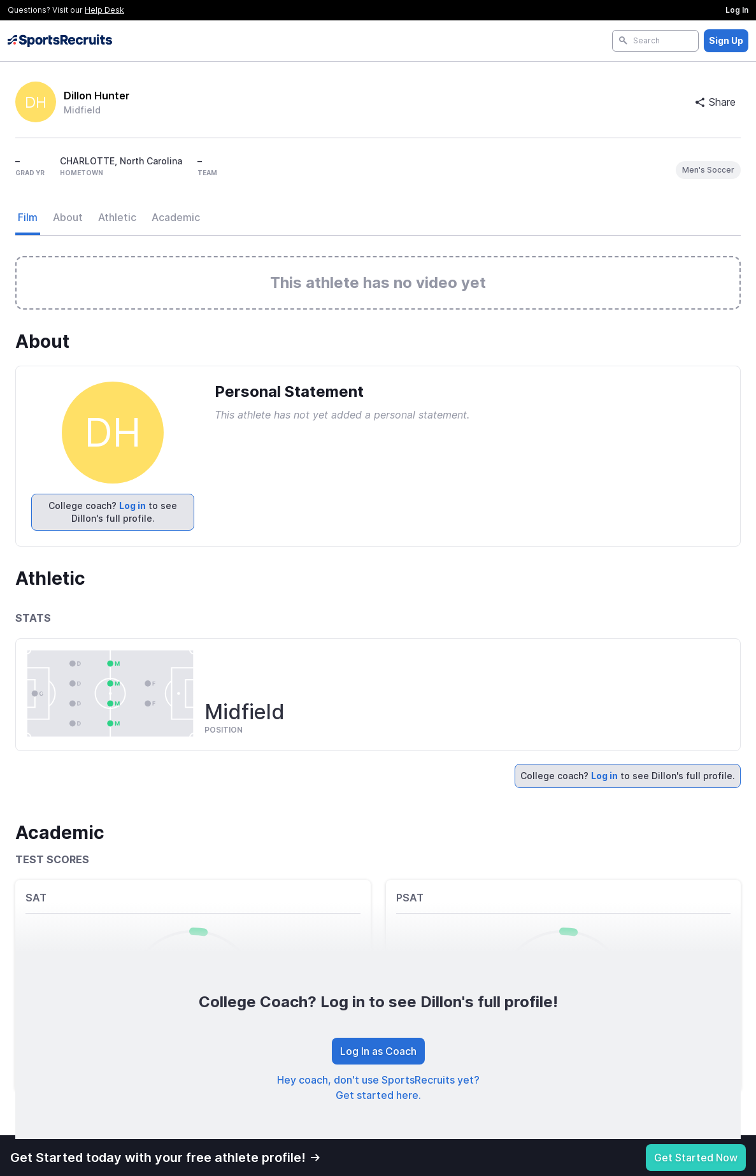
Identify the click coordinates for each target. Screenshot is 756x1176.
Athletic (117, 217)
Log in (132, 505)
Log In (736, 10)
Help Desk (104, 10)
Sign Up (726, 40)
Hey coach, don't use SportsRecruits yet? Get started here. (378, 1087)
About (68, 217)
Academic (176, 217)
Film (28, 217)
